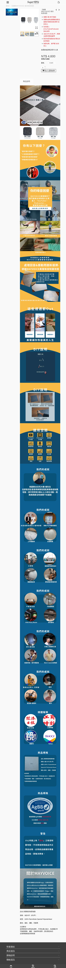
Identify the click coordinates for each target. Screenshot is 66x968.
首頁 (7, 6)
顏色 (43, 63)
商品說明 (26, 81)
